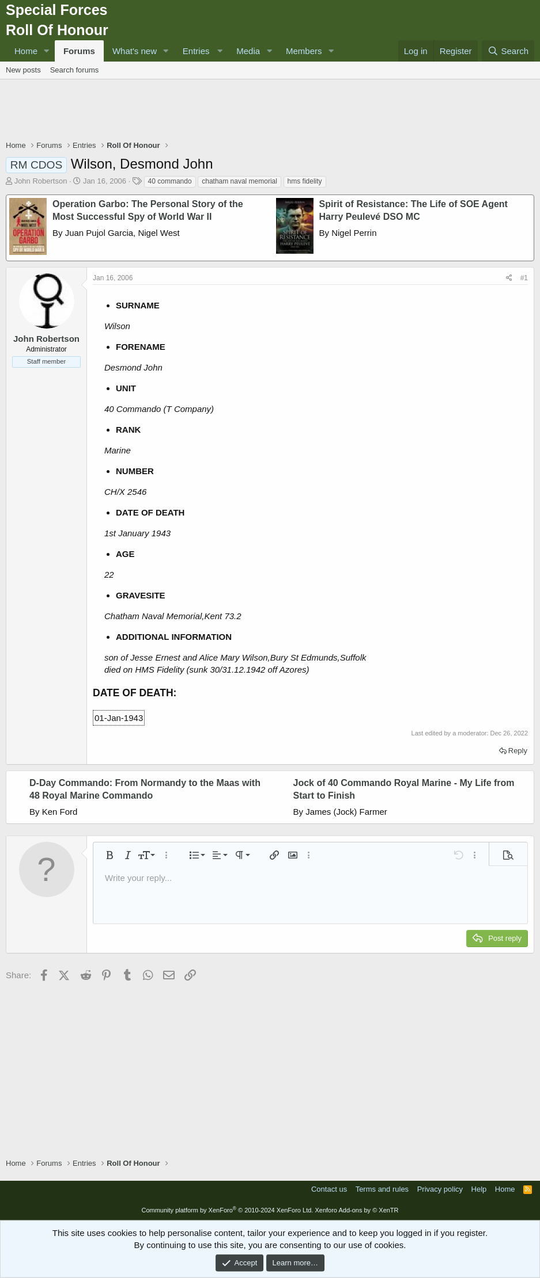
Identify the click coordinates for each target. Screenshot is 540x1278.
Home (25, 51)
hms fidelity (305, 181)
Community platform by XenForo (227, 1210)
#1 (524, 278)
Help (479, 1189)
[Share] (509, 278)
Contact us (329, 1189)
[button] (47, 51)
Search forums (74, 70)
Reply (517, 750)
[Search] (508, 51)
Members (304, 51)
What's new (134, 51)
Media (248, 51)
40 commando (170, 181)
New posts (23, 70)
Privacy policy (440, 1189)
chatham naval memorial (239, 181)
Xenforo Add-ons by (356, 1210)
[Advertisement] (270, 111)
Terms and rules (382, 1189)
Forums (79, 51)
